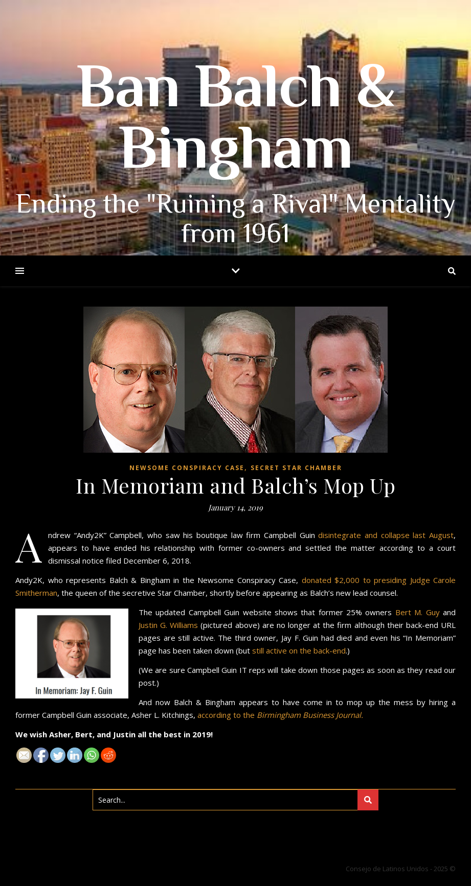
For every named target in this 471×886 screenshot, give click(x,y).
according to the (280, 715)
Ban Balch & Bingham (236, 122)
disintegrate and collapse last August (386, 535)
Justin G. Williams (168, 625)
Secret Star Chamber (296, 467)
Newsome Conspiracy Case (186, 467)
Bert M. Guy (417, 612)
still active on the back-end (299, 650)
